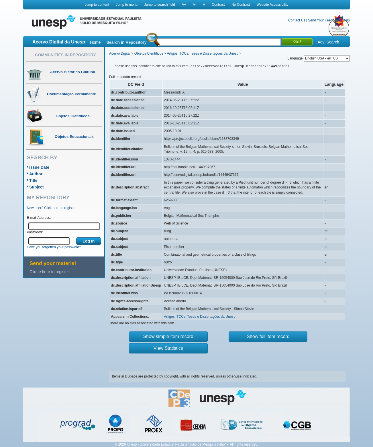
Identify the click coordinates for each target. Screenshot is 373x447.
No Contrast (240, 5)
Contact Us (296, 20)
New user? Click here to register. (51, 208)
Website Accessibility (272, 5)
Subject (36, 187)
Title (33, 180)
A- (194, 5)
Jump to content (97, 5)
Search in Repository (126, 42)
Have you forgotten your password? (54, 247)
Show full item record (268, 336)
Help (346, 20)
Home (95, 42)
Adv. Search (328, 42)
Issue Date (39, 167)
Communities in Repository (65, 55)
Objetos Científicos (148, 53)
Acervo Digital (119, 53)
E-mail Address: (39, 218)
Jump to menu (127, 5)
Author (35, 174)
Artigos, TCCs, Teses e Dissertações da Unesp (202, 53)
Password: (35, 232)
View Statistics (168, 348)
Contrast (218, 5)
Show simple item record (168, 336)
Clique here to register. (50, 271)
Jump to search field (159, 5)
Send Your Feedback (324, 20)
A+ (184, 5)
